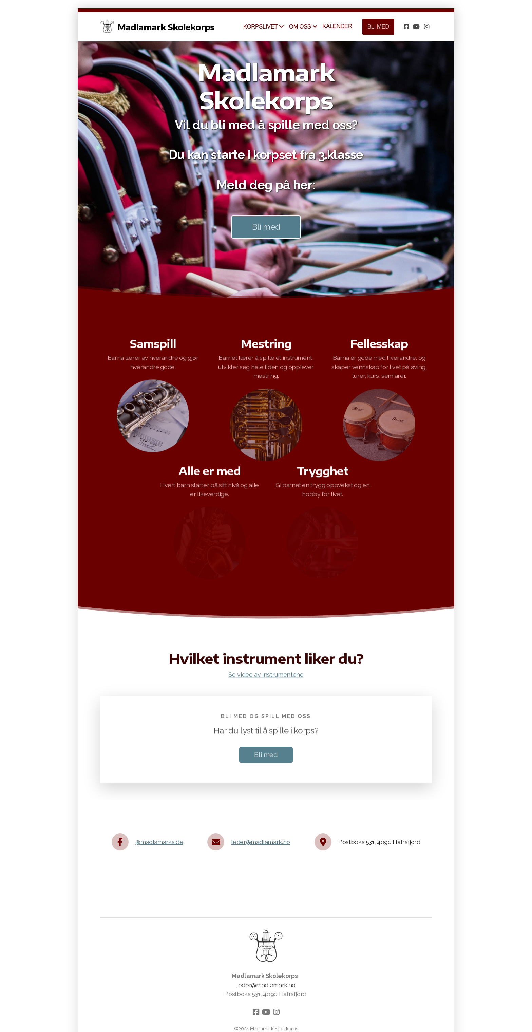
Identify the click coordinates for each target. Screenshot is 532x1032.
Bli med (266, 227)
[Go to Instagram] (426, 27)
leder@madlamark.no (260, 841)
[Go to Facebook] (406, 27)
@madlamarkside (159, 841)
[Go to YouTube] (416, 27)
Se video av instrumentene (265, 676)
